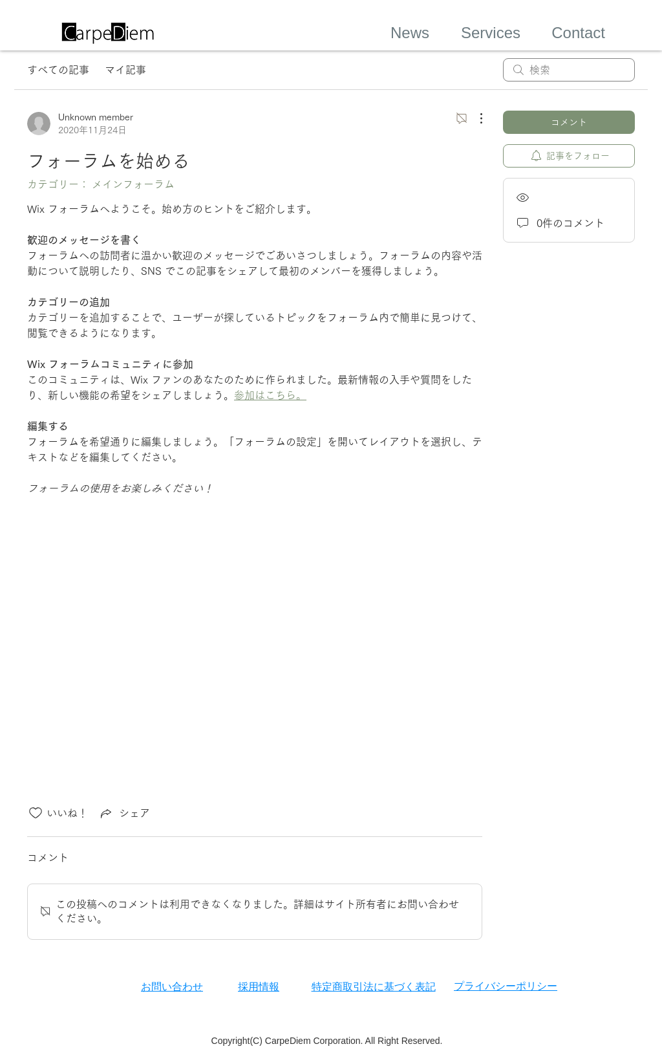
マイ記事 (125, 70)
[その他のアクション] (474, 118)
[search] (569, 69)
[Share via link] (124, 813)
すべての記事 (58, 70)
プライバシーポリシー (505, 986)
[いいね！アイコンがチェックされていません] (35, 813)
